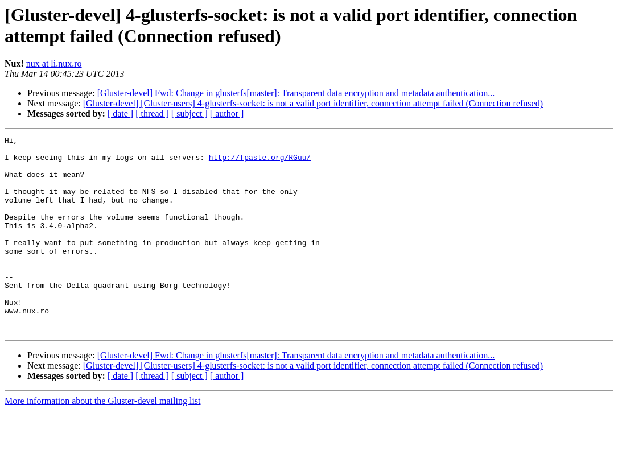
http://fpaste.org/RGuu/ (260, 162)
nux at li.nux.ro (54, 63)
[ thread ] (152, 113)
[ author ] (227, 113)
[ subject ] (189, 113)
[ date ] (120, 113)
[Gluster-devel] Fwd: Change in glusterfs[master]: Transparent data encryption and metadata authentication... (296, 93)
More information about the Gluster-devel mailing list (103, 440)
